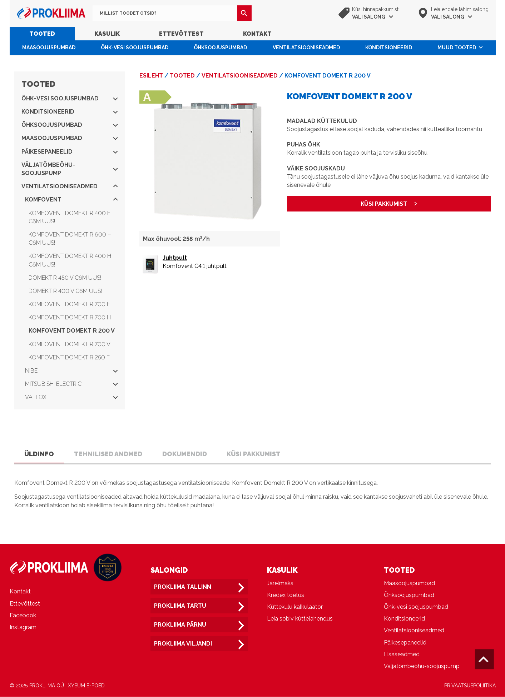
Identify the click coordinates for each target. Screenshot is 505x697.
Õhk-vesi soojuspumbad (134, 47)
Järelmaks (280, 583)
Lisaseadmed (402, 654)
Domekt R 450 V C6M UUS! (65, 277)
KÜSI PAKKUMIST (384, 203)
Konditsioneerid (388, 47)
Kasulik (107, 33)
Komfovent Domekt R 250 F (69, 357)
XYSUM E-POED (86, 686)
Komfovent (71, 199)
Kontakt (257, 33)
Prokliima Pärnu (180, 625)
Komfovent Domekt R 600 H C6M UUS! (70, 238)
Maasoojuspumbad (48, 47)
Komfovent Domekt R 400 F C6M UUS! (69, 217)
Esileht (151, 75)
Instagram (23, 627)
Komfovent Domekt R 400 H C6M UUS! (70, 260)
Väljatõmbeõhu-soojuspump (69, 168)
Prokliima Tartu (180, 606)
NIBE (71, 371)
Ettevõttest (181, 33)
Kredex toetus (285, 595)
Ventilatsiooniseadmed (306, 47)
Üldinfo (39, 454)
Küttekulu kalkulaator (295, 607)
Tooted (42, 33)
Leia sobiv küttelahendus (300, 619)
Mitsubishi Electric (71, 384)
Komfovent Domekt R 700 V (69, 344)
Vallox (71, 397)
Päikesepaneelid (69, 152)
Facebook (23, 615)
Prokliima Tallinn (182, 587)
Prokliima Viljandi (183, 644)
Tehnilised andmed (108, 454)
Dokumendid (184, 454)
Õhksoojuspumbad (220, 47)
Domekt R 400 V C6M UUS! (65, 291)
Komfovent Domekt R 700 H (70, 317)
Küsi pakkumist (254, 454)
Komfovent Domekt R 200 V (72, 330)
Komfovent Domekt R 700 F (69, 304)
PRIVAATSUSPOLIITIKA (470, 686)
